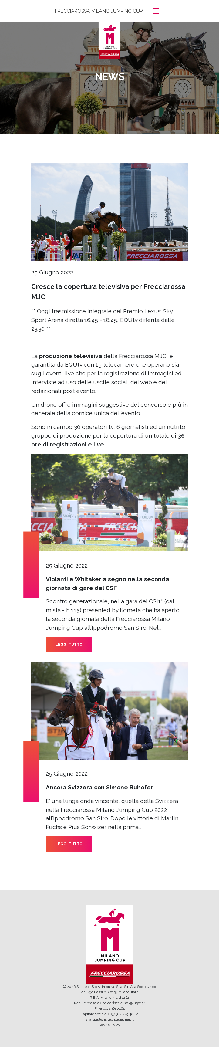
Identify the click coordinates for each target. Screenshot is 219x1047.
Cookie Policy (109, 1025)
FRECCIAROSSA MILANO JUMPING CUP (99, 11)
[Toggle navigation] (155, 11)
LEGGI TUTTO (69, 644)
